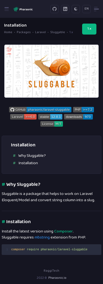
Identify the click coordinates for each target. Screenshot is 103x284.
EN (87, 9)
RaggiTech (51, 271)
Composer (63, 231)
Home (8, 32)
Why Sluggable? (32, 155)
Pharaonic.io (57, 278)
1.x (89, 29)
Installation (28, 163)
